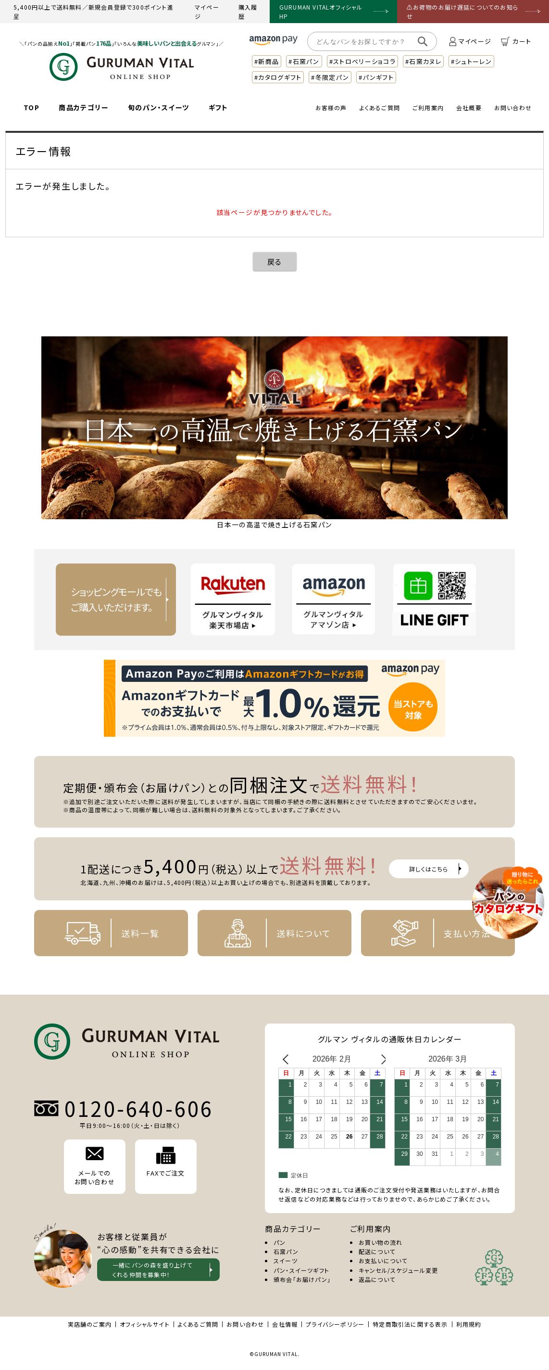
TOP (31, 107)
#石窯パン (304, 61)
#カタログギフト (277, 77)
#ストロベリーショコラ (362, 61)
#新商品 (266, 61)
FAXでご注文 (166, 1162)
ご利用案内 (428, 107)
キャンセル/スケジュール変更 (398, 1270)
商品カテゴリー (84, 107)
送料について (270, 933)
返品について (377, 1279)
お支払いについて (383, 1260)
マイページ (207, 11)
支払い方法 (433, 933)
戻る (274, 261)
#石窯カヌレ (423, 61)
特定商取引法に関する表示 (410, 1324)
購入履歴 (248, 11)
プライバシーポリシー (335, 1324)
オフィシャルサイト (145, 1324)
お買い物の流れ (380, 1242)
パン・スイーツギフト (301, 1270)
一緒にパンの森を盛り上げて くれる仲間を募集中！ (152, 1269)
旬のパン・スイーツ (158, 107)
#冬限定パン (330, 77)
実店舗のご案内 (90, 1324)
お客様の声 (331, 107)
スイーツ (286, 1260)
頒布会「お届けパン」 (302, 1279)
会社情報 (285, 1324)
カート (516, 41)
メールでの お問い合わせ (95, 1166)
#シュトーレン (471, 61)
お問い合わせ (513, 107)
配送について (377, 1251)
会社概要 (469, 107)
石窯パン (286, 1251)
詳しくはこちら (428, 869)
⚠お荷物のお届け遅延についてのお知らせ (463, 11)
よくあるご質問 (380, 107)
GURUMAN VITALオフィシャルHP (321, 11)
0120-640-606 (138, 1108)
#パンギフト (376, 77)
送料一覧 (106, 933)
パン (280, 1242)
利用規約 (469, 1324)
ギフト (218, 107)
